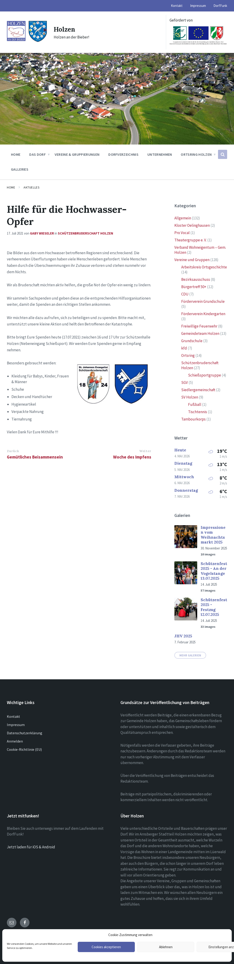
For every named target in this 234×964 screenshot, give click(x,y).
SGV (184, 382)
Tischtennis (197, 411)
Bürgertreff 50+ (193, 286)
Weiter (145, 451)
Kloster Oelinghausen (192, 225)
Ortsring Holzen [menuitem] (196, 154)
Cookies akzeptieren (106, 947)
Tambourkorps (193, 419)
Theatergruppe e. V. (190, 240)
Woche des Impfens (132, 457)
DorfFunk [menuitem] (220, 5)
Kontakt (13, 716)
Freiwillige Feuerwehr (199, 326)
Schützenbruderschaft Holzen (85, 233)
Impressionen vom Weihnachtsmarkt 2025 (213, 535)
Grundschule (191, 340)
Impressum (16, 724)
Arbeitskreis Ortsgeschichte (204, 267)
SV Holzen (189, 397)
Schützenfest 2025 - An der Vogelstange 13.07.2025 (214, 571)
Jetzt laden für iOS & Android (31, 846)
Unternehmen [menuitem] (159, 154)
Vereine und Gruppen (192, 259)
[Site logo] (27, 41)
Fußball (194, 404)
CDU (185, 294)
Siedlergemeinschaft (198, 389)
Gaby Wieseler (42, 233)
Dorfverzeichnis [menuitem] (123, 154)
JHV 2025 (183, 636)
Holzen (65, 29)
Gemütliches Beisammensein (35, 457)
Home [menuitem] (15, 154)
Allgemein (182, 218)
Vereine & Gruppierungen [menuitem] (77, 154)
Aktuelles (32, 187)
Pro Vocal (182, 232)
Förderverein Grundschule (203, 301)
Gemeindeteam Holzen (200, 333)
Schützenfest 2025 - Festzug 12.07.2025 (214, 607)
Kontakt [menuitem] (177, 5)
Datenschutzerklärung (24, 733)
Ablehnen (166, 947)
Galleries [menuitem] (19, 169)
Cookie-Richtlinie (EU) (24, 749)
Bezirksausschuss (195, 279)
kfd (184, 348)
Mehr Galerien (190, 655)
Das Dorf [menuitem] (37, 154)
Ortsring (188, 355)
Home (11, 187)
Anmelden (15, 741)
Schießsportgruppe (204, 375)
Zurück (13, 451)
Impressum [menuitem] (198, 5)
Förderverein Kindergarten (203, 313)
